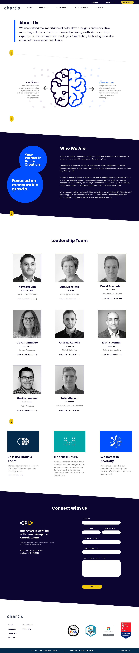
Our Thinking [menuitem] (82, 8)
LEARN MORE (14, 475)
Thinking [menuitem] (12, 633)
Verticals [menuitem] (61, 8)
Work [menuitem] (29, 8)
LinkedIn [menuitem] (110, 2)
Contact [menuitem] (127, 2)
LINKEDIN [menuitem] (26, 629)
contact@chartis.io (45, 651)
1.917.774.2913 (81, 651)
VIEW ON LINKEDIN (25, 299)
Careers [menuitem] (96, 2)
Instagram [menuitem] (27, 625)
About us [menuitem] (100, 8)
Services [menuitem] (43, 8)
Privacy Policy (124, 651)
